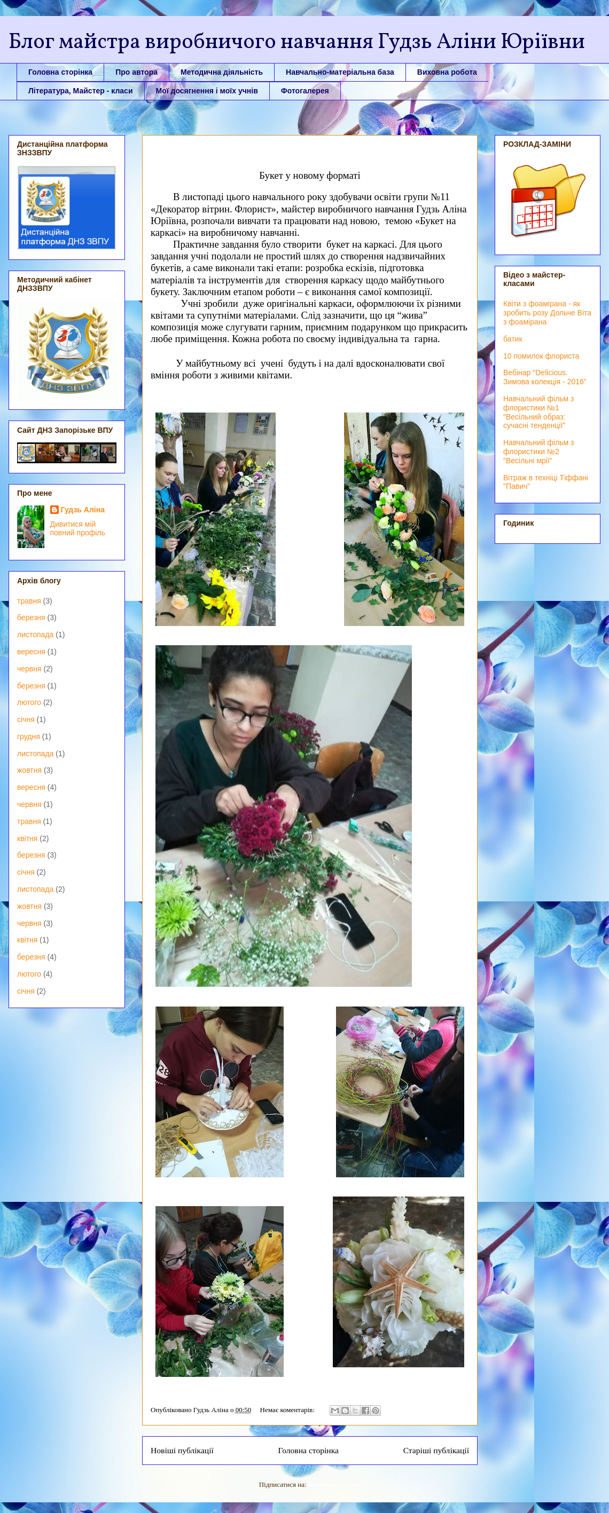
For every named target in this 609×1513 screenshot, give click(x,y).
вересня (31, 651)
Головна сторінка (60, 72)
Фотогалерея (305, 90)
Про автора (136, 72)
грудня (28, 736)
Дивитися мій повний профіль (77, 528)
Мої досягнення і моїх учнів (207, 90)
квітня (27, 838)
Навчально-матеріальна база (340, 72)
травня (29, 601)
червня (29, 668)
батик (512, 339)
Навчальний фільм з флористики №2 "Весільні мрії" (538, 451)
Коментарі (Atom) (334, 1484)
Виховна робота (447, 72)
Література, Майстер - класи (80, 90)
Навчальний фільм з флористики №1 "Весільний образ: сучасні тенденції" (538, 412)
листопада (35, 634)
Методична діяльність (222, 72)
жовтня (29, 770)
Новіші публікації (182, 1450)
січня (26, 719)
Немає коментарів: (288, 1410)
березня (31, 617)
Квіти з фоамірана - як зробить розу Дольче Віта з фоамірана (547, 312)
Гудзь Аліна (83, 509)
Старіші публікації (436, 1450)
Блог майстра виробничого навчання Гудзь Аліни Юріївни (297, 43)
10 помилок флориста (541, 356)
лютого (29, 702)
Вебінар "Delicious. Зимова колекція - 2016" (545, 377)
